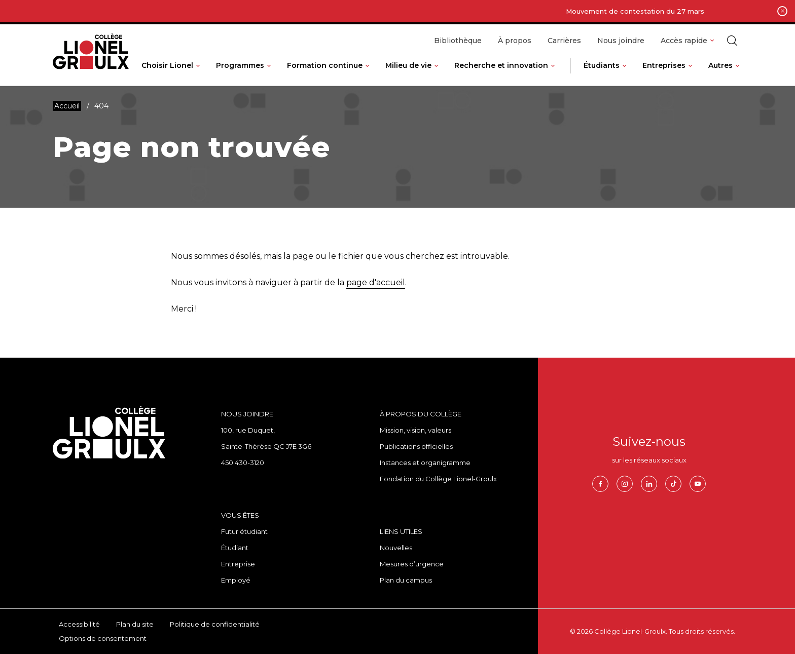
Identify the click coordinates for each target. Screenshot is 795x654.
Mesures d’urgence (412, 564)
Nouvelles (396, 548)
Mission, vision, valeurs (415, 430)
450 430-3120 (242, 462)
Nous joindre (620, 40)
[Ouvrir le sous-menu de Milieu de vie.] (436, 73)
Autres (720, 65)
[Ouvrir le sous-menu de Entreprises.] (690, 73)
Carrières (564, 40)
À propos (514, 40)
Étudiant (234, 548)
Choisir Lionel (167, 65)
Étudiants (602, 65)
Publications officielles (416, 446)
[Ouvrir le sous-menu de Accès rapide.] (712, 41)
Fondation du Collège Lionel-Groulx (438, 479)
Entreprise (238, 564)
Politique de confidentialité (215, 624)
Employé (235, 580)
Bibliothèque (458, 40)
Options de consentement (103, 638)
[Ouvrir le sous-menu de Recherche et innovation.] (553, 73)
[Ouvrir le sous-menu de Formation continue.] (367, 73)
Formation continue (325, 65)
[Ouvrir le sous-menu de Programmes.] (269, 73)
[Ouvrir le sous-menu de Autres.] (737, 73)
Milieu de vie (408, 65)
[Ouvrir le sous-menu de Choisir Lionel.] (198, 73)
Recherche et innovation (501, 65)
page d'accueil (375, 282)
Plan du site (135, 624)
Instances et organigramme (425, 462)
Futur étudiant (244, 531)
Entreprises (663, 65)
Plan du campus (406, 580)
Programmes (240, 65)
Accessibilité (79, 624)
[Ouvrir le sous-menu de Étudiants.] (624, 73)
